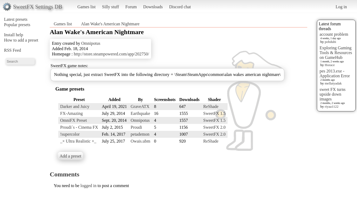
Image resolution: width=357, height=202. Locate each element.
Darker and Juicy (74, 106)
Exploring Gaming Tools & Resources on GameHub (336, 53)
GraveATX (140, 106)
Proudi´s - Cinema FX (79, 127)
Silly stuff (110, 7)
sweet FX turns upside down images (333, 94)
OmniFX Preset (73, 120)
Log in (341, 7)
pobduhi (330, 42)
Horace (330, 65)
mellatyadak (333, 83)
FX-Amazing (71, 113)
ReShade (210, 106)
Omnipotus (90, 43)
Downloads (153, 7)
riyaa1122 (332, 106)
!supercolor (70, 134)
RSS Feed (12, 50)
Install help (13, 35)
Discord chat (180, 7)
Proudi (136, 127)
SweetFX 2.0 (214, 127)
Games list (87, 7)
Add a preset (70, 156)
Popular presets (17, 24)
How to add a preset (21, 40)
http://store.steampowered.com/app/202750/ (111, 54)
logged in (88, 185)
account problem (334, 34)
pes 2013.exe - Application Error (335, 73)
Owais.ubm (140, 141)
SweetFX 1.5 (214, 113)
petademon (140, 134)
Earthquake (140, 113)
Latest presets (16, 19)
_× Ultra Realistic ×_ (78, 141)
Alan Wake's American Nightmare (110, 24)
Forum (131, 7)
